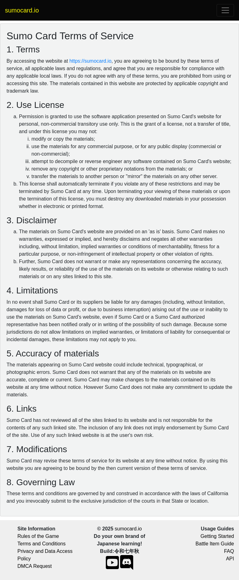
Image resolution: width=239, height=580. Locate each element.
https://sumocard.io (90, 61)
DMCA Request (34, 566)
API (230, 558)
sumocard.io (128, 528)
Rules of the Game (38, 536)
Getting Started (217, 536)
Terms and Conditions (41, 543)
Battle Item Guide (214, 543)
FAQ (229, 551)
